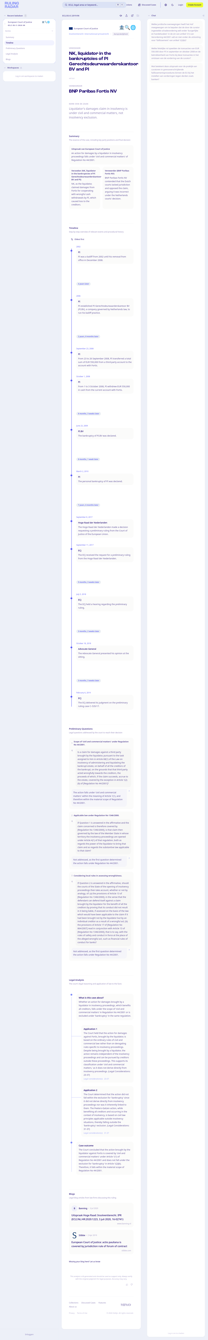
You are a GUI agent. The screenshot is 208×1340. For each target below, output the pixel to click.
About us (73, 1306)
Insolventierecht (76, 34)
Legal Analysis (12, 53)
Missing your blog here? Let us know (84, 1261)
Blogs (8, 59)
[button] (5, 23)
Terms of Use (82, 1313)
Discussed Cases (88, 1302)
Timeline (9, 42)
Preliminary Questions (15, 48)
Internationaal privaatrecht (97, 34)
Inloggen (29, 1334)
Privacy (72, 1313)
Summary (10, 37)
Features (102, 1302)
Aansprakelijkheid (121, 34)
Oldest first (77, 239)
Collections (73, 1302)
